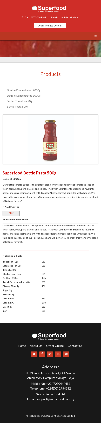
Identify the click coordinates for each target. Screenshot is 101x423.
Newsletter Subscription (64, 17)
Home (22, 346)
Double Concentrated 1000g (24, 95)
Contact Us (75, 346)
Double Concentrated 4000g (24, 90)
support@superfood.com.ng (55, 399)
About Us (36, 346)
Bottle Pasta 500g (17, 106)
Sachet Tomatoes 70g (19, 101)
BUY (11, 213)
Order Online (55, 346)
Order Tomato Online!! (50, 25)
